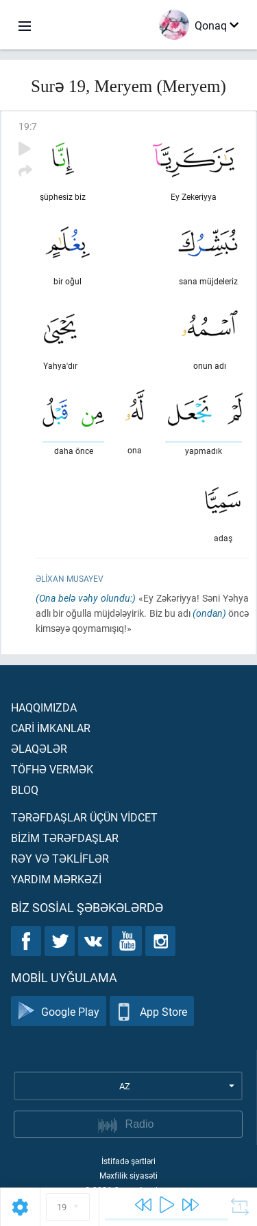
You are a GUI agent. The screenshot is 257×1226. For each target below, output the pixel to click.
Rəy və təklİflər (60, 858)
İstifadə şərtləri (128, 1160)
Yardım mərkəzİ (56, 879)
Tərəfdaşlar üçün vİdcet (84, 817)
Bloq (24, 789)
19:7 (28, 126)
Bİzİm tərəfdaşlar (65, 837)
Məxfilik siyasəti (128, 1175)
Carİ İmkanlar (50, 727)
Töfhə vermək (52, 769)
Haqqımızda (44, 707)
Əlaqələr (39, 748)
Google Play (58, 1011)
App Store (152, 1011)
